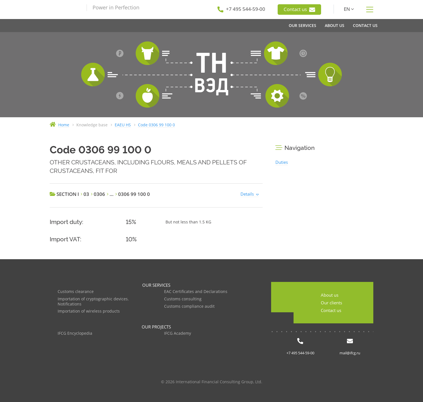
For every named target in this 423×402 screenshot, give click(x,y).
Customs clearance (76, 291)
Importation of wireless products (89, 311)
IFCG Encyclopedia (75, 333)
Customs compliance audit (189, 306)
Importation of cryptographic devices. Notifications (93, 302)
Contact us (299, 9)
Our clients (331, 302)
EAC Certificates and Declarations (195, 291)
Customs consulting (183, 299)
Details (247, 194)
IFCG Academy (177, 333)
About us (329, 295)
